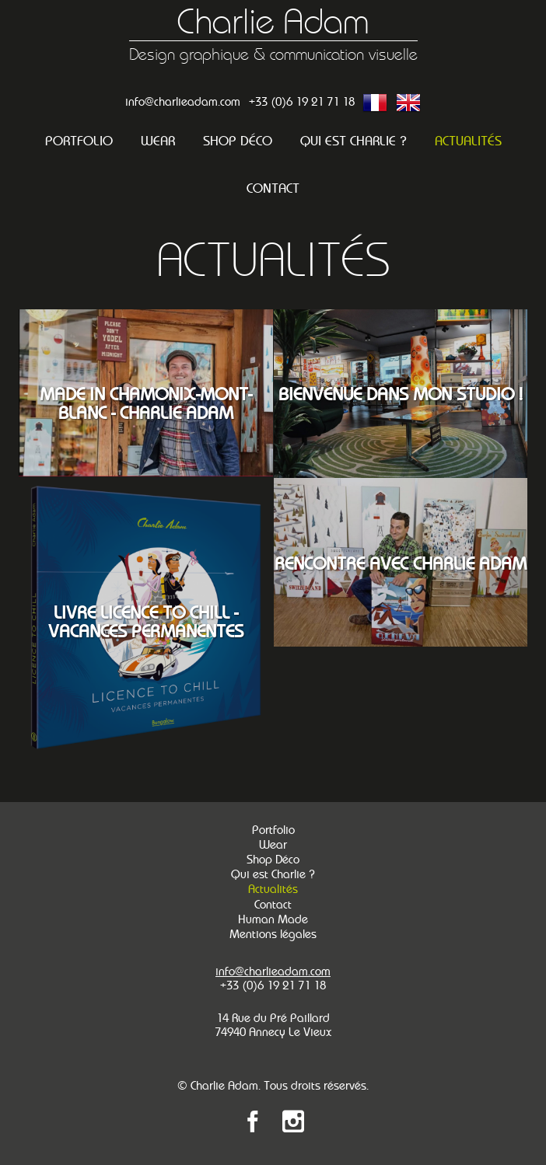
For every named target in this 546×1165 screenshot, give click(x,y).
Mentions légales (273, 934)
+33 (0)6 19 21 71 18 (302, 101)
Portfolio (79, 141)
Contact (273, 188)
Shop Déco (237, 141)
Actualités (468, 141)
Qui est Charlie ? (353, 141)
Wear (158, 141)
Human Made (273, 919)
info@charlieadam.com (182, 101)
